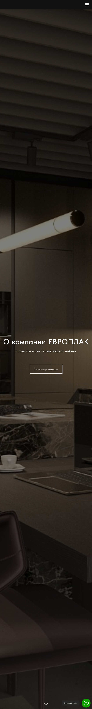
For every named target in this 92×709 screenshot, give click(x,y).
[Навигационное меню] (87, 4)
